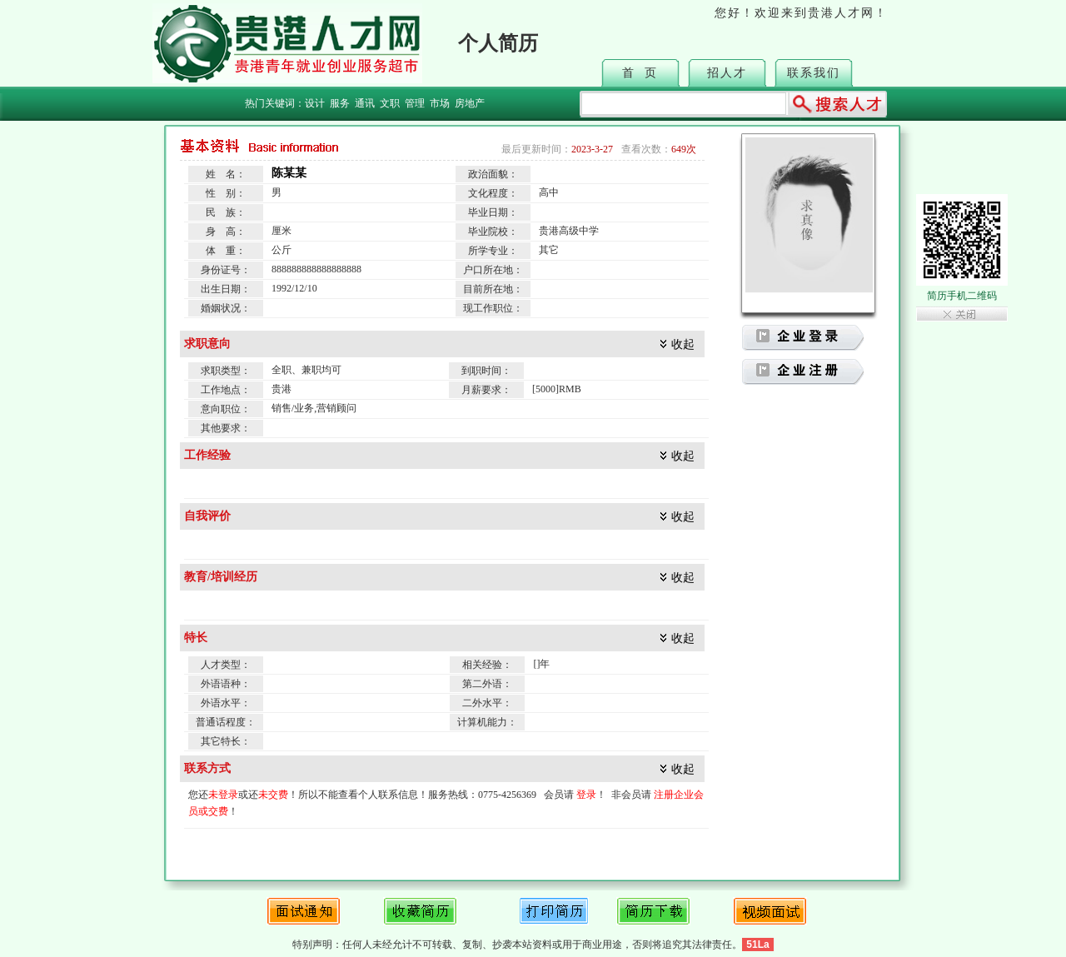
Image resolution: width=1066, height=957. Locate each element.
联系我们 (813, 73)
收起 (683, 344)
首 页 (640, 73)
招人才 (727, 73)
